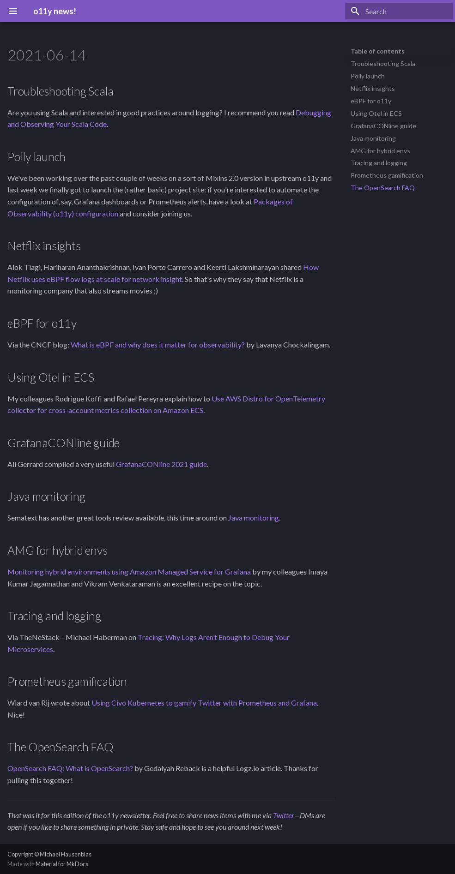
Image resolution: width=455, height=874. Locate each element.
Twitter (283, 815)
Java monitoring (253, 517)
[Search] (399, 11)
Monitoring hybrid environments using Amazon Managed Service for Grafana (129, 571)
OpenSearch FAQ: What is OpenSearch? (70, 768)
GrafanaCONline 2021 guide (161, 464)
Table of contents (378, 51)
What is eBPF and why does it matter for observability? (158, 344)
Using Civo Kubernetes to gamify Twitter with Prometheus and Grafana (204, 702)
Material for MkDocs (62, 864)
